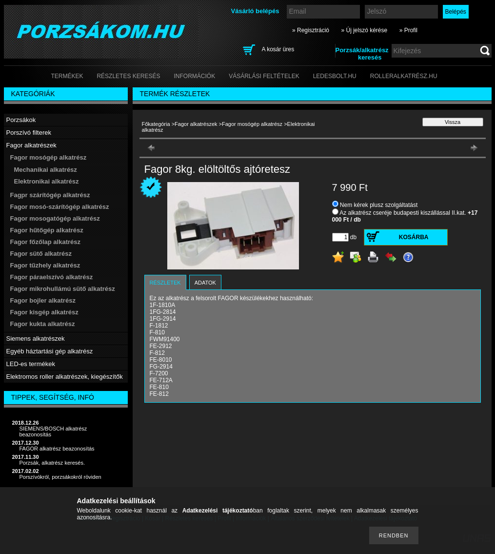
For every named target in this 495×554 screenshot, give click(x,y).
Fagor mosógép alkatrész (252, 124)
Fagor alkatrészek (196, 124)
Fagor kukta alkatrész (42, 324)
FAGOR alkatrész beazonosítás (57, 448)
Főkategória (156, 124)
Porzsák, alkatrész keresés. (52, 463)
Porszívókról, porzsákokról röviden (60, 477)
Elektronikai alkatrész (46, 181)
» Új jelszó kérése (364, 30)
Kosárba (414, 237)
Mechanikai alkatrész (45, 169)
